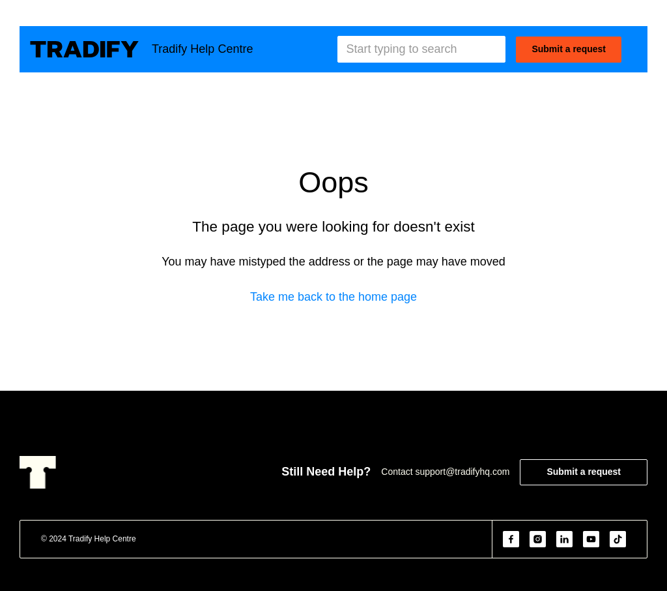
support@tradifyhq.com (462, 471)
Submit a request (569, 49)
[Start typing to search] (421, 49)
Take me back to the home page (333, 296)
